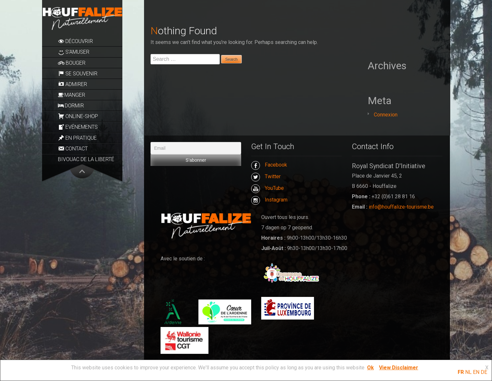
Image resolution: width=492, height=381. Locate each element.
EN (476, 372)
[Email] (196, 148)
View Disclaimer (398, 368)
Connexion (385, 115)
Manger (71, 95)
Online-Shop (78, 116)
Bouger (71, 63)
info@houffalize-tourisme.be (401, 207)
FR (461, 372)
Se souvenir (77, 73)
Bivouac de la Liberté (86, 159)
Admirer (72, 84)
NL (468, 372)
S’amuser (73, 52)
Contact (73, 148)
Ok (370, 368)
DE (484, 372)
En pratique (77, 138)
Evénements (78, 127)
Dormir (71, 106)
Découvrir (75, 41)
